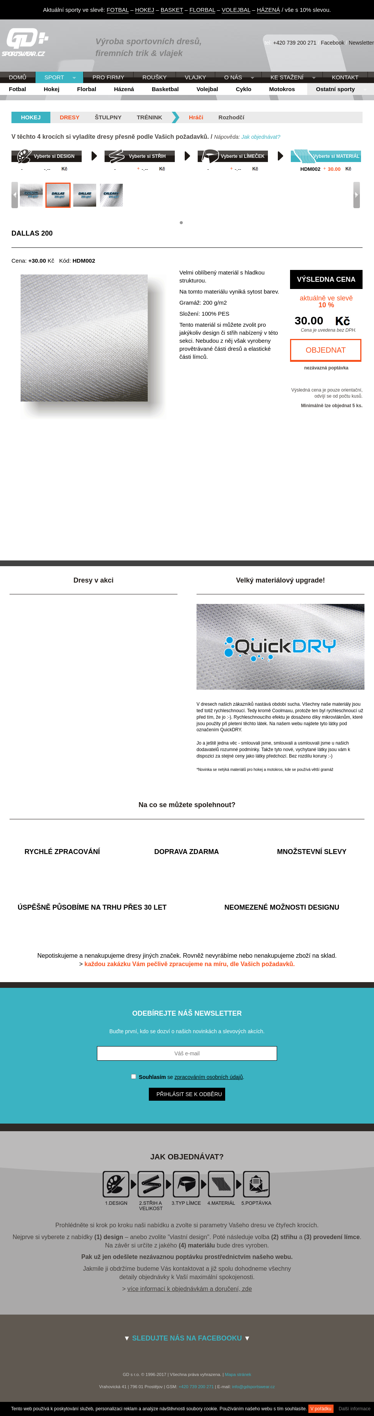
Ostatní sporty (337, 89)
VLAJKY (195, 77)
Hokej (52, 89)
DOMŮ (17, 77)
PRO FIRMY (108, 77)
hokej (31, 117)
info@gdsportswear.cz (253, 1386)
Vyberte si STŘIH (147, 156)
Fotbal (17, 89)
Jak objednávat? (260, 137)
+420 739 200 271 (294, 43)
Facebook (332, 43)
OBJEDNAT (326, 350)
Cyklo (243, 89)
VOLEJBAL (236, 9)
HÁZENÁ (268, 9)
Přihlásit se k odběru (189, 1094)
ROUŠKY (154, 77)
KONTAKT (345, 77)
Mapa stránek (238, 1374)
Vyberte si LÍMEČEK (242, 156)
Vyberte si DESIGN (54, 156)
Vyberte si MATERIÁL (336, 156)
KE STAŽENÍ (289, 78)
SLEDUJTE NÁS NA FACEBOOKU (187, 1338)
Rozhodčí (232, 117)
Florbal (86, 89)
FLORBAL (202, 9)
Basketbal (165, 89)
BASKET (172, 9)
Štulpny (108, 117)
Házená (124, 89)
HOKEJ (144, 9)
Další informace (355, 1408)
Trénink (149, 117)
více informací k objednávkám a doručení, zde (189, 1289)
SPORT (55, 78)
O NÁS (234, 78)
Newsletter (361, 43)
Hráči (196, 117)
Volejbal (207, 89)
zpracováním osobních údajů (208, 1077)
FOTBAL (118, 9)
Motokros (282, 89)
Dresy (70, 117)
